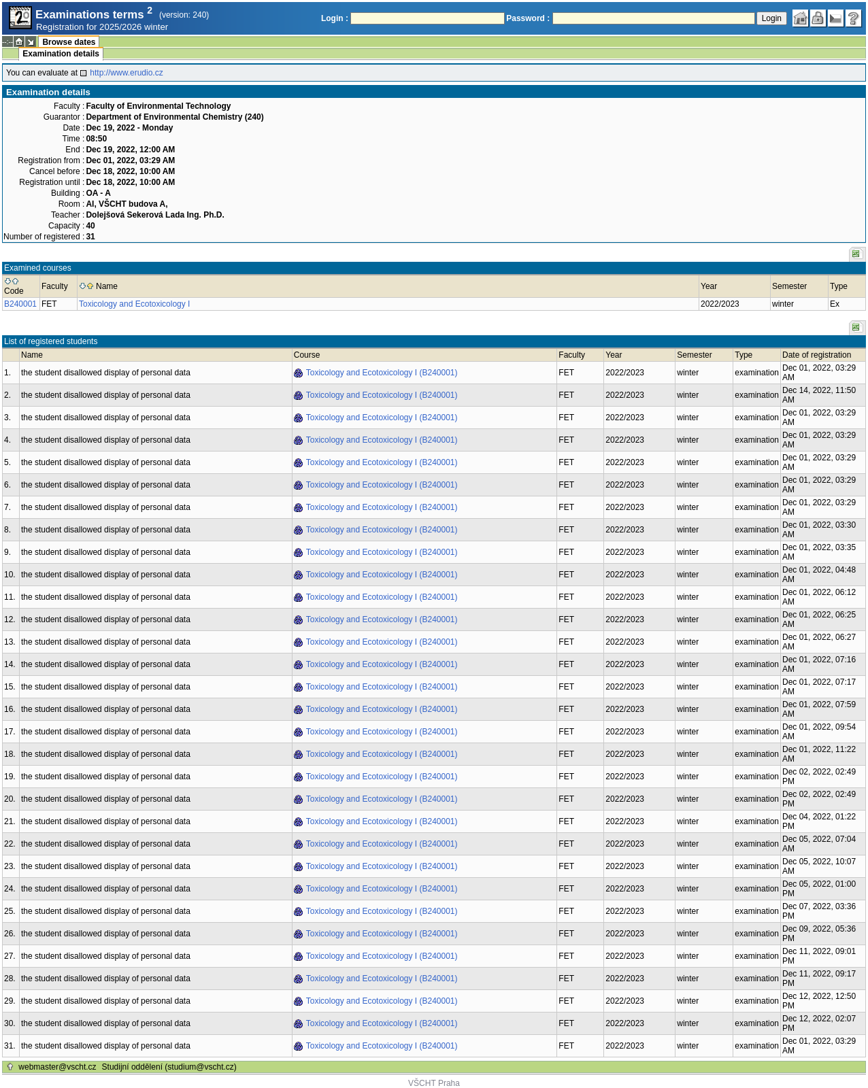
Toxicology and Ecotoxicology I (134, 304)
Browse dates (68, 42)
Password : (528, 18)
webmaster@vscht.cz (57, 1067)
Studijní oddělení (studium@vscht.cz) (169, 1067)
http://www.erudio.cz (126, 73)
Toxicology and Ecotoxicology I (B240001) (382, 372)
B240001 (20, 304)
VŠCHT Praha (434, 1083)
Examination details (60, 53)
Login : (334, 18)
